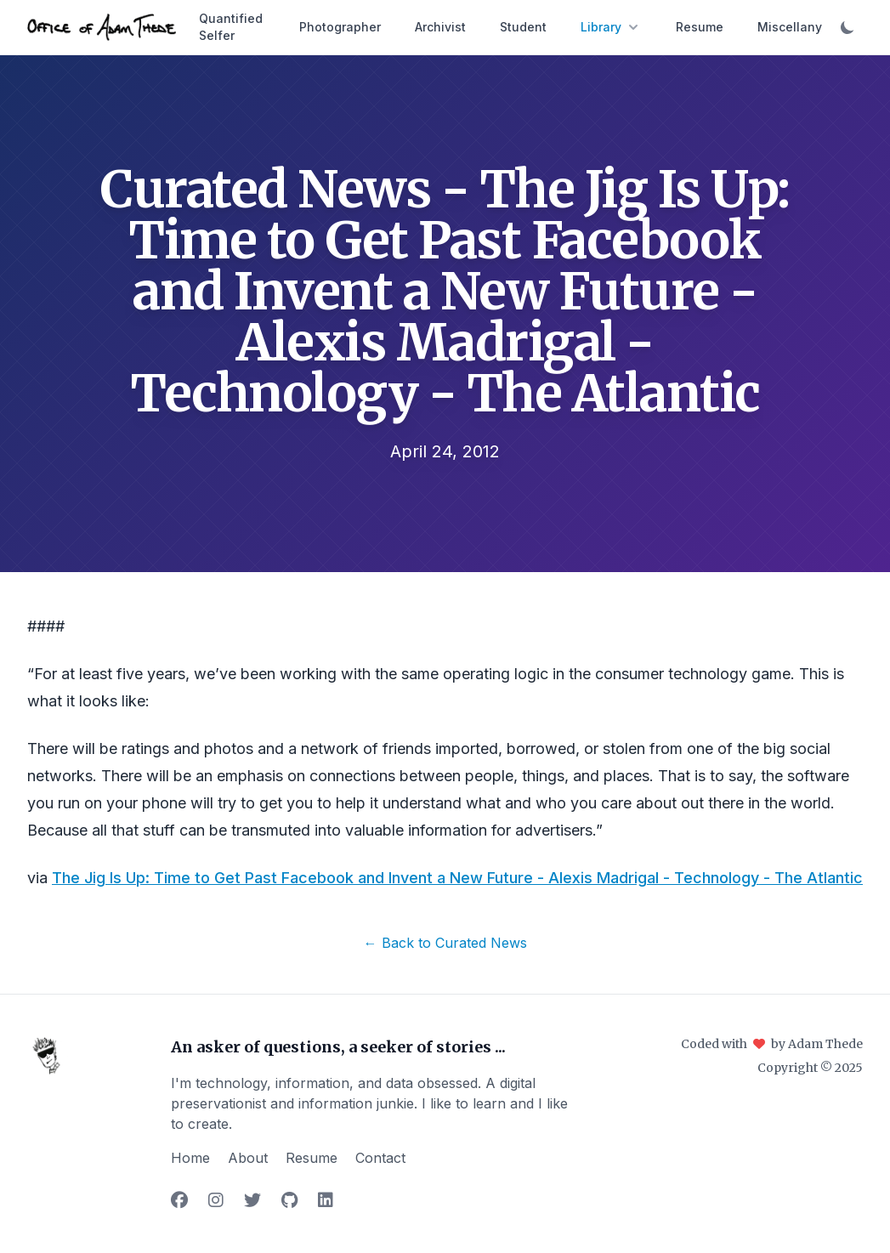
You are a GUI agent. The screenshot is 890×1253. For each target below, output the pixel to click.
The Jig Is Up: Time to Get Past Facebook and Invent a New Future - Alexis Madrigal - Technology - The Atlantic (457, 878)
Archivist (440, 27)
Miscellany (789, 27)
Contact (380, 1157)
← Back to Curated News (445, 942)
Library (611, 27)
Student (523, 27)
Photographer (340, 27)
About (248, 1157)
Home (190, 1157)
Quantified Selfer (231, 27)
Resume (699, 27)
